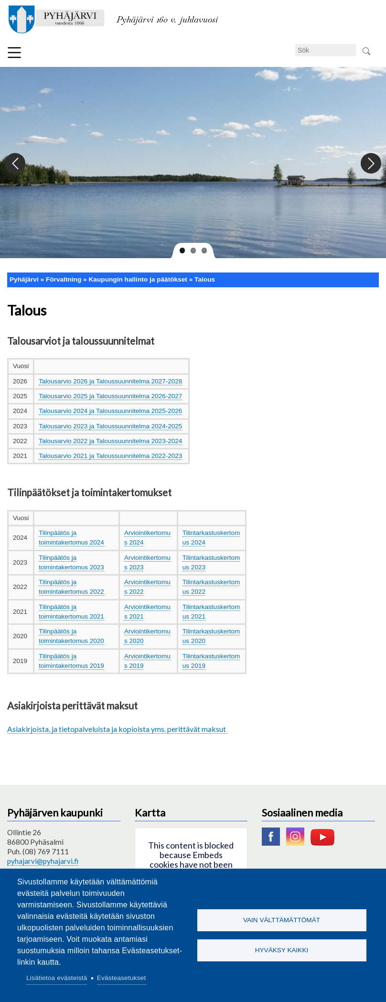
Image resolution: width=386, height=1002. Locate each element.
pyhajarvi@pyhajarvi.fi (42, 861)
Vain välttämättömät (281, 919)
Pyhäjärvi (24, 279)
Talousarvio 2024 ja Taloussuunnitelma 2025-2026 (110, 410)
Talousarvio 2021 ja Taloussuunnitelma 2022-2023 (110, 455)
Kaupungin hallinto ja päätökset (137, 279)
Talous (204, 279)
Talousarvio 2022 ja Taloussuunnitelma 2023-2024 (110, 441)
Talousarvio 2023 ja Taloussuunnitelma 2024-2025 (110, 426)
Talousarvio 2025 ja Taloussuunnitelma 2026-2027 (110, 396)
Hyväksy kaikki (282, 950)
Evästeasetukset (121, 977)
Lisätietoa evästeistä (56, 977)
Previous (15, 163)
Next (370, 163)
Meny (14, 52)
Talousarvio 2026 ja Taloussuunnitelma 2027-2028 (110, 381)
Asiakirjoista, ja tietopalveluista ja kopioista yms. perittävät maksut (117, 728)
